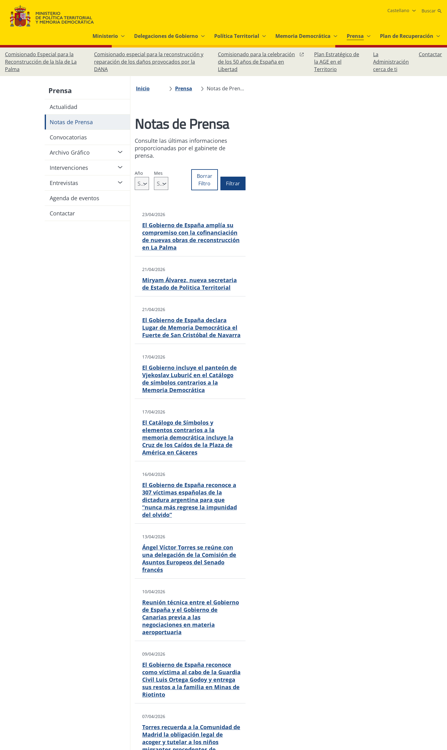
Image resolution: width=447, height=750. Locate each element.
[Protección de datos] (200, 681)
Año (142, 158)
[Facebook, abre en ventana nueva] (386, 681)
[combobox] (158, 168)
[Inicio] (146, 88)
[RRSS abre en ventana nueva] (436, 681)
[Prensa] (186, 88)
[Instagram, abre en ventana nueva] (398, 681)
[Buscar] (432, 11)
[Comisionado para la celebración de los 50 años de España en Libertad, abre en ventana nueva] (261, 62)
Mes (187, 158)
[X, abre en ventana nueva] (411, 681)
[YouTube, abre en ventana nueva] (423, 681)
